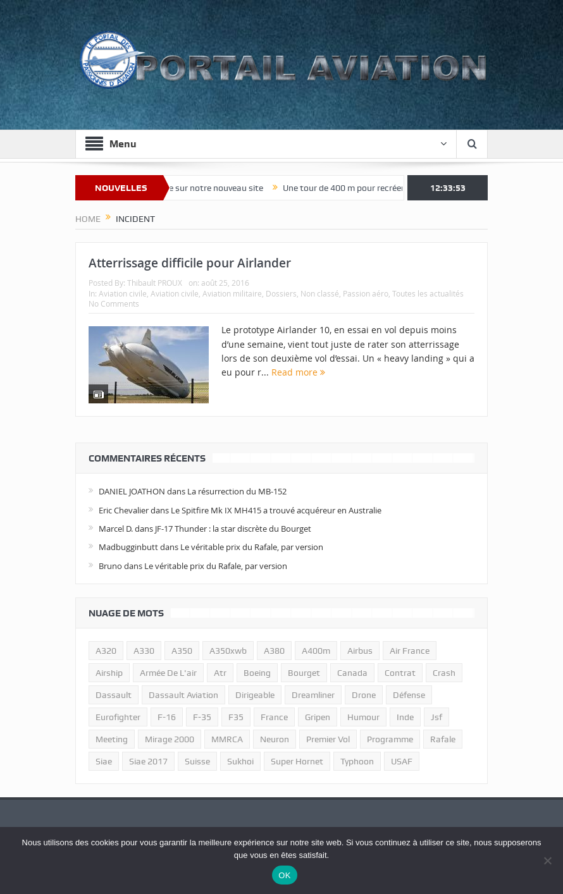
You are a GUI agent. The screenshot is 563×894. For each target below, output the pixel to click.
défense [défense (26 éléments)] (409, 695)
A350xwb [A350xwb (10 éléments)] (228, 651)
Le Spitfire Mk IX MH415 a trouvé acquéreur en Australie (276, 510)
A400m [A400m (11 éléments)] (316, 651)
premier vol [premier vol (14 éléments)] (328, 739)
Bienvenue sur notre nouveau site (207, 188)
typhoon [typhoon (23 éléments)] (357, 761)
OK (284, 875)
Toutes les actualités (428, 293)
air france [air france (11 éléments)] (410, 651)
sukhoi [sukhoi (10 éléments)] (240, 761)
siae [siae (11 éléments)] (104, 761)
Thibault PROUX (154, 283)
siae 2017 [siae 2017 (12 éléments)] (148, 761)
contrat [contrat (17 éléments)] (400, 673)
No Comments (114, 303)
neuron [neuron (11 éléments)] (274, 739)
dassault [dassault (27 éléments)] (114, 695)
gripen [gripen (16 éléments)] (317, 717)
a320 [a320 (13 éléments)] (106, 651)
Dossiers (281, 293)
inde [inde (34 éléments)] (405, 717)
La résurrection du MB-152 (237, 491)
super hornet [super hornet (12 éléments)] (297, 761)
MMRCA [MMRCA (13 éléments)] (227, 739)
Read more (298, 372)
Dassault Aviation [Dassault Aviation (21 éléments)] (183, 695)
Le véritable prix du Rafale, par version (251, 547)
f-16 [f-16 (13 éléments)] (167, 717)
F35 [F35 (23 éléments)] (236, 717)
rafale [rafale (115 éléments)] (442, 739)
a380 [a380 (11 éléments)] (274, 651)
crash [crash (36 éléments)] (444, 673)
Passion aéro (365, 293)
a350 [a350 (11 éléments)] (181, 651)
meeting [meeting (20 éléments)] (112, 739)
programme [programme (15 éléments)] (390, 739)
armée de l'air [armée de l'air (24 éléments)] (168, 673)
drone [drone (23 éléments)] (364, 695)
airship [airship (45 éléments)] (109, 673)
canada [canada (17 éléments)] (352, 673)
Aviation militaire (232, 293)
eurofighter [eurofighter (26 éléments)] (118, 717)
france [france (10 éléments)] (274, 717)
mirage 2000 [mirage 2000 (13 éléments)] (169, 739)
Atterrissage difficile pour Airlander (190, 263)
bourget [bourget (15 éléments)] (304, 673)
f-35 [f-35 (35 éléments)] (202, 717)
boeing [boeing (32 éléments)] (257, 673)
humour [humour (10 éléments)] (363, 717)
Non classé (319, 293)
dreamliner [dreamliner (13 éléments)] (313, 695)
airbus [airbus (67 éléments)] (360, 651)
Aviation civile (123, 293)
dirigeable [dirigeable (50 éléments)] (255, 695)
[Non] (547, 860)
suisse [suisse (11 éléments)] (197, 761)
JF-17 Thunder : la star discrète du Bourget (233, 528)
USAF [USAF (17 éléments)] (401, 761)
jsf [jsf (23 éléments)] (436, 717)
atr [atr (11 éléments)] (220, 673)
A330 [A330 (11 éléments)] (143, 651)
